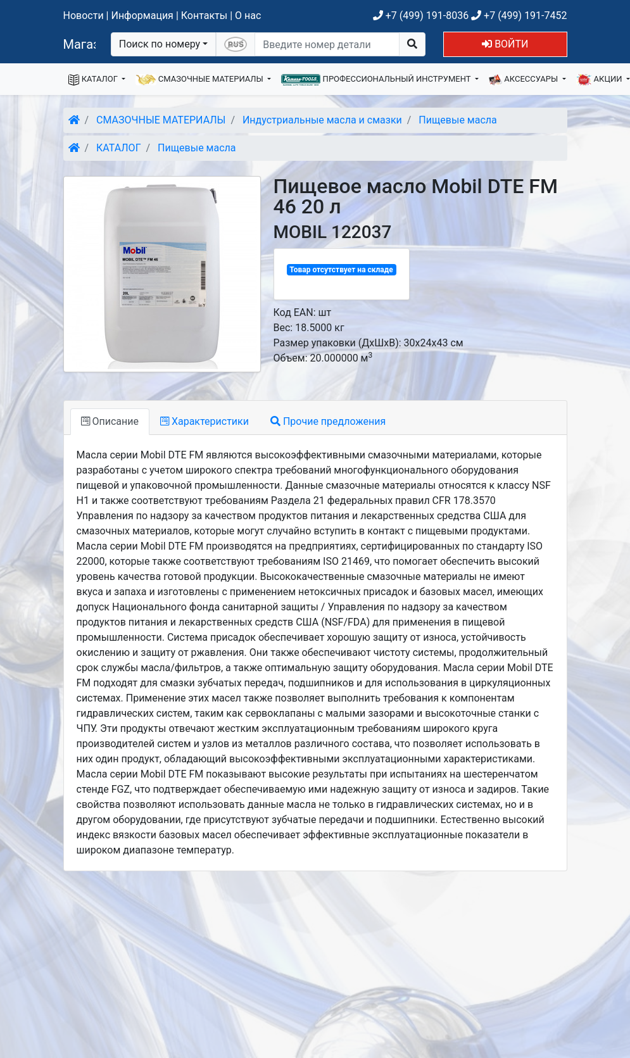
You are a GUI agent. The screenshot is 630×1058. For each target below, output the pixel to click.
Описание (110, 421)
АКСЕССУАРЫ (524, 79)
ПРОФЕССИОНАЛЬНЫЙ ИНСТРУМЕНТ (376, 79)
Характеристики (204, 421)
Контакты (204, 15)
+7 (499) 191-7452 (519, 15)
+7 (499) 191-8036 (421, 15)
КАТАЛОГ (94, 79)
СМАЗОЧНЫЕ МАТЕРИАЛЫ (200, 79)
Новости (83, 15)
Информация (142, 15)
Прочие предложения (328, 421)
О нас (248, 15)
